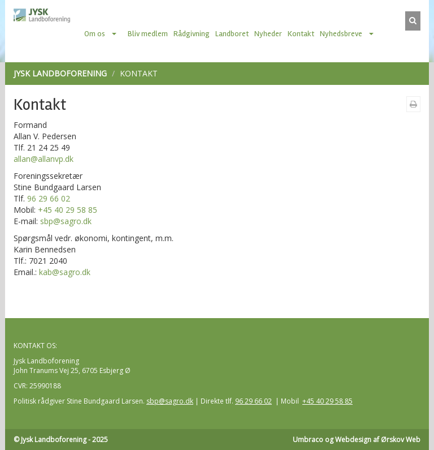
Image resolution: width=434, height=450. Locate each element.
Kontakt (301, 33)
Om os (94, 33)
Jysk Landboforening (60, 73)
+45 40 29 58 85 (67, 209)
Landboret (232, 33)
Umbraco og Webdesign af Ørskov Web (356, 439)
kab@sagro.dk (64, 272)
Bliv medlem (148, 33)
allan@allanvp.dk (43, 158)
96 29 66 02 (48, 198)
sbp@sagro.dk (66, 221)
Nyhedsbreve (341, 33)
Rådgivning (191, 33)
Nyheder (268, 33)
